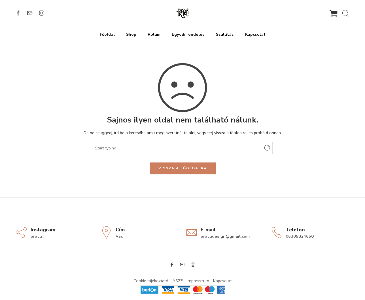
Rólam (154, 34)
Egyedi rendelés (188, 34)
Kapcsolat (255, 34)
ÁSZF (177, 281)
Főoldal (107, 34)
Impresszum (198, 281)
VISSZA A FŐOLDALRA (182, 168)
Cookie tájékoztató (150, 281)
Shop (131, 34)
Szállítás (225, 34)
